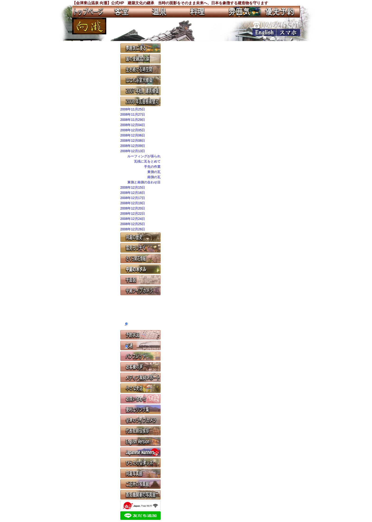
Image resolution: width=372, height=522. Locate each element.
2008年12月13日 (132, 151)
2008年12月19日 (132, 203)
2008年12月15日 (132, 187)
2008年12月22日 (132, 213)
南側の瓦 (154, 177)
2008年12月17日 (132, 198)
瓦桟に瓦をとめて (147, 161)
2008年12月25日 (132, 224)
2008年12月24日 (132, 219)
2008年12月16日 (132, 193)
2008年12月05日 (132, 130)
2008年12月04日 (132, 125)
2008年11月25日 (132, 109)
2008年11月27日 (132, 114)
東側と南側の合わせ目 (144, 182)
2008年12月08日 (132, 140)
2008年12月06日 (132, 135)
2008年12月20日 (132, 208)
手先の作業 (152, 166)
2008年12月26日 (132, 229)
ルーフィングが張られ (144, 156)
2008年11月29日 (132, 120)
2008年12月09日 (132, 146)
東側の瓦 (154, 172)
